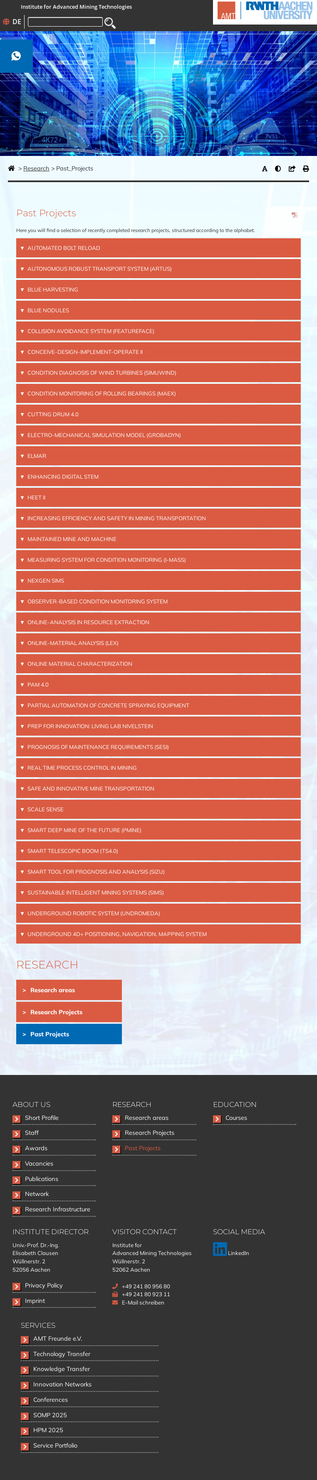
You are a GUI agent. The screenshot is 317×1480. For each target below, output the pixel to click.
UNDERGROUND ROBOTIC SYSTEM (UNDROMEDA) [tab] (93, 913)
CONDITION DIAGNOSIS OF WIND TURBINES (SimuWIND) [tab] (101, 372)
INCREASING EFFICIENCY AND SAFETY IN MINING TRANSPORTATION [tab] (116, 518)
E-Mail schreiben (143, 1302)
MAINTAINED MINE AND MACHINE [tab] (71, 539)
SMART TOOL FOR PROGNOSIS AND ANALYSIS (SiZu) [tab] (95, 871)
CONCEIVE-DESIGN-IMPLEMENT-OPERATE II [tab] (84, 351)
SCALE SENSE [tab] (45, 809)
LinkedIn (231, 1253)
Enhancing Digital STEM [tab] (62, 476)
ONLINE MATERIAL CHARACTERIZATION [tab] (79, 663)
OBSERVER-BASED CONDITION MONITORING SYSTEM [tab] (97, 601)
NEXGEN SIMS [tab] (45, 580)
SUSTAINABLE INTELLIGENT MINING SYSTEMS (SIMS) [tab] (95, 892)
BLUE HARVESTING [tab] (52, 289)
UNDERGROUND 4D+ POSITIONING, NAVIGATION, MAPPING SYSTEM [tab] (116, 934)
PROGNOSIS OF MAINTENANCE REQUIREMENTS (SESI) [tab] (97, 747)
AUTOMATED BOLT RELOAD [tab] (63, 248)
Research (36, 168)
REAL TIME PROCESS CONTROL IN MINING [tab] (81, 767)
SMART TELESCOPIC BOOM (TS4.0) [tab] (72, 850)
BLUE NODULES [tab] (47, 310)
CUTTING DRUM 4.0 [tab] (52, 414)
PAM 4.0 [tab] (37, 684)
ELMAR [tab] (36, 455)
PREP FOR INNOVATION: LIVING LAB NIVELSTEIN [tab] (89, 726)
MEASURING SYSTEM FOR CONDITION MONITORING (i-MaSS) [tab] (106, 559)
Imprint (35, 1301)
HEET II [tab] (35, 497)
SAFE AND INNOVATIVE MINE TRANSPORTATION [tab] (90, 788)
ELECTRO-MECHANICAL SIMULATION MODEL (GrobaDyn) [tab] (103, 435)
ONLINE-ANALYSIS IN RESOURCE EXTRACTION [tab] (87, 622)
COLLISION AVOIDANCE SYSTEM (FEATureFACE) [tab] (90, 331)
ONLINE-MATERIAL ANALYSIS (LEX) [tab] (72, 643)
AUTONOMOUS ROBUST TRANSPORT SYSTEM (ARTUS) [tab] (99, 268)
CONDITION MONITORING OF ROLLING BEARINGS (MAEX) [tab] (101, 393)
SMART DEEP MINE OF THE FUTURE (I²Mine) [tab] (83, 830)
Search (110, 23)
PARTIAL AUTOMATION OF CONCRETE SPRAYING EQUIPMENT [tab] (107, 705)
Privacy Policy (44, 1285)
